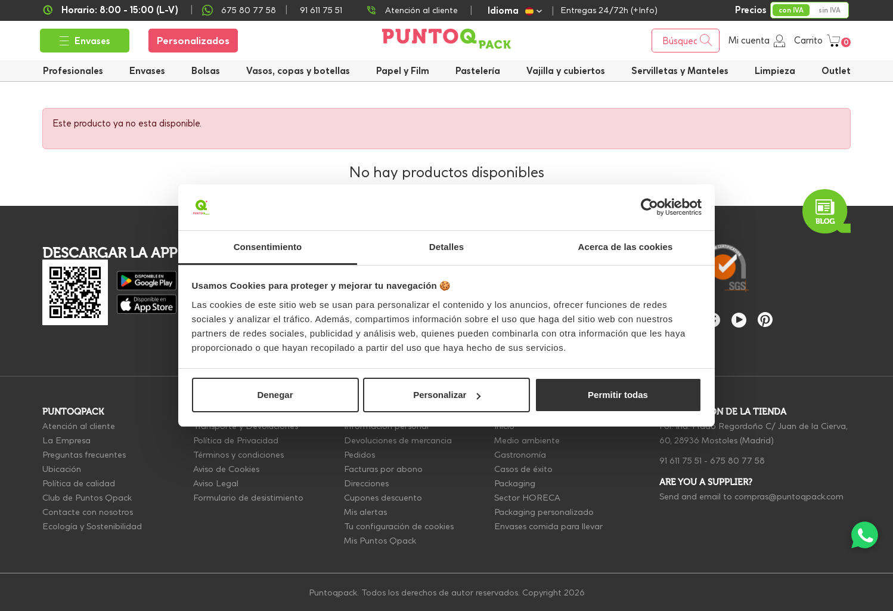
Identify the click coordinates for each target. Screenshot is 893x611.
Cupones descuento (383, 497)
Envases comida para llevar (548, 526)
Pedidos (359, 454)
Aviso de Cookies (226, 469)
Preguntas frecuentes (84, 454)
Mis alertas (365, 512)
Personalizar (446, 395)
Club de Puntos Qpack (87, 497)
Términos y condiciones (238, 454)
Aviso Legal (215, 483)
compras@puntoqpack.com (789, 496)
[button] (565, 70)
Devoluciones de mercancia (398, 440)
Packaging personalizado (544, 512)
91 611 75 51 (680, 460)
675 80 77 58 (248, 10)
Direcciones (366, 483)
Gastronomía (520, 454)
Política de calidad (78, 483)
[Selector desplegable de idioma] (515, 10)
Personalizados (193, 41)
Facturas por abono (383, 469)
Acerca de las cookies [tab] (625, 247)
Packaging (514, 483)
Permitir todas (618, 395)
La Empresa (66, 440)
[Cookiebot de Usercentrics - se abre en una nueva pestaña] (649, 208)
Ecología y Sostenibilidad (92, 526)
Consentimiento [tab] (268, 247)
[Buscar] (686, 41)
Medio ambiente (527, 440)
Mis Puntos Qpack (380, 540)
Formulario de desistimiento (248, 497)
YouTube (738, 320)
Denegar (275, 395)
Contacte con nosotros (87, 512)
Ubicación (61, 469)
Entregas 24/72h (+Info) (609, 10)
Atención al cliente (421, 10)
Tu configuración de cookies (399, 526)
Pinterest (765, 319)
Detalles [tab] (446, 247)
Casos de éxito (523, 469)
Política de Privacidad (235, 440)
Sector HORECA (527, 497)
